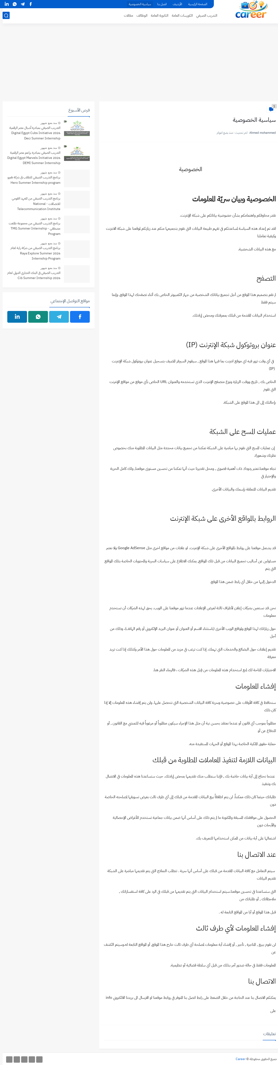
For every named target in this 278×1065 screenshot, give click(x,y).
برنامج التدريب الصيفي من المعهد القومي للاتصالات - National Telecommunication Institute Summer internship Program (33, 204)
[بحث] (3, 15)
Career (238, 1059)
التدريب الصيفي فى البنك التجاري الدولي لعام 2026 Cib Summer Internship (31, 275)
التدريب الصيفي (204, 15)
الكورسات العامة (179, 15)
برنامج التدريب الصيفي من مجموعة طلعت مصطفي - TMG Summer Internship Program (32, 228)
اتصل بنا (159, 4)
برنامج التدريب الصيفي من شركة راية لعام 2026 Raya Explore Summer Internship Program (33, 253)
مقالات (125, 15)
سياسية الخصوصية (137, 4)
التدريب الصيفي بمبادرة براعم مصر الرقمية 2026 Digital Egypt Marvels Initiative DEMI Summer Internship (31, 158)
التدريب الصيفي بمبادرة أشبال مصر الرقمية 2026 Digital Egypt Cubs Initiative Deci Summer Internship (32, 133)
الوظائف (139, 15)
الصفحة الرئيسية (195, 4)
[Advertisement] (139, 65)
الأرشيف (175, 4)
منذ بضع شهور (46, 123)
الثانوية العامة (157, 15)
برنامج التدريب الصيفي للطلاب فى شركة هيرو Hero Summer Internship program (31, 180)
